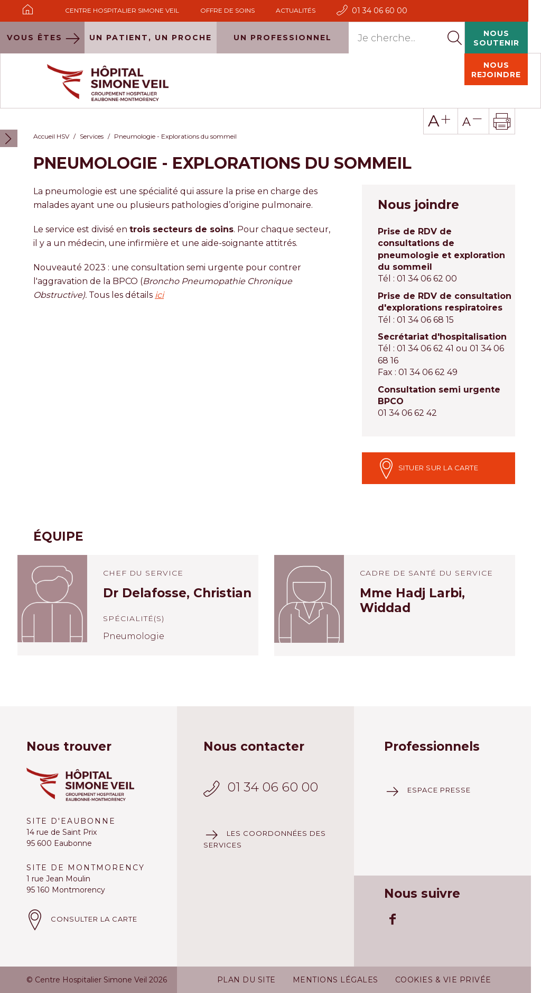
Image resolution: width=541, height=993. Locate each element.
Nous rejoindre (496, 34)
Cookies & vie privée (443, 945)
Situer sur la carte (428, 433)
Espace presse (439, 755)
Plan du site (246, 945)
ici (159, 260)
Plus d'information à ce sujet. (148, 978)
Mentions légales (335, 945)
